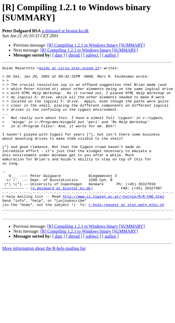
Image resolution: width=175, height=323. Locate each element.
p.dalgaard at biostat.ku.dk (65, 30)
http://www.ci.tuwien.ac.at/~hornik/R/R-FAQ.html (113, 222)
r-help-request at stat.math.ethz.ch (126, 232)
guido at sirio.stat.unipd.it (69, 68)
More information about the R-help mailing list (44, 278)
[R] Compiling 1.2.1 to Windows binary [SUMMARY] (96, 45)
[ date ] (58, 55)
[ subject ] (92, 55)
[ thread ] (74, 55)
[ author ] (110, 55)
